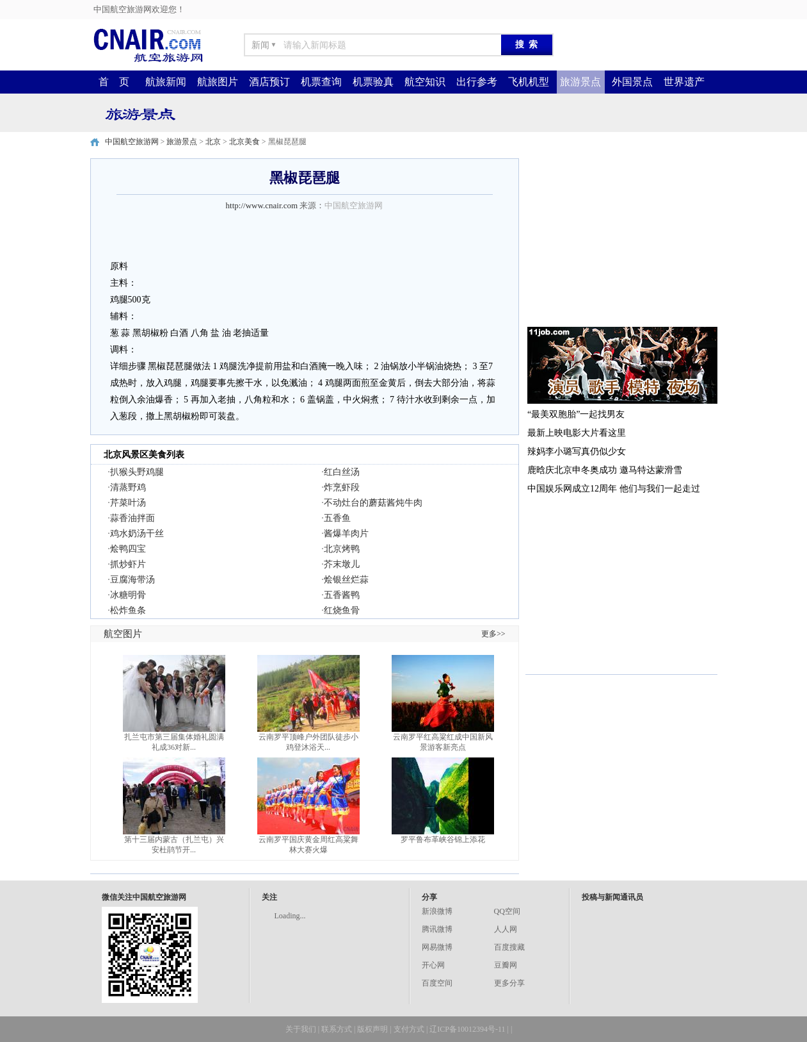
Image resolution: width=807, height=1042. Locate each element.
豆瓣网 (505, 965)
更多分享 (509, 983)
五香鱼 (337, 518)
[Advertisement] (621, 238)
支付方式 (409, 1029)
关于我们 (300, 1029)
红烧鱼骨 (342, 610)
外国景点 (632, 81)
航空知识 (424, 81)
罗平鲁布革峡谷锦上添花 (443, 839)
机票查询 (321, 81)
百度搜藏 (509, 947)
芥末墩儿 (342, 564)
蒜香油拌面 (132, 518)
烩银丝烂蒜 (346, 579)
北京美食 (244, 141)
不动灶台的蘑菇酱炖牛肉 (373, 503)
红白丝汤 (342, 472)
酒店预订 (269, 81)
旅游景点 (580, 81)
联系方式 (336, 1029)
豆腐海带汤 (132, 579)
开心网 (433, 965)
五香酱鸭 (342, 595)
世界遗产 (684, 81)
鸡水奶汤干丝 (137, 533)
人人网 (505, 929)
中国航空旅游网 (132, 141)
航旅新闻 (165, 81)
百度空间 (437, 983)
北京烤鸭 (342, 549)
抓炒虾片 (128, 564)
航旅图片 (217, 81)
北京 (213, 141)
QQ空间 (507, 911)
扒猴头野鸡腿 (137, 472)
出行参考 (476, 81)
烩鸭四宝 (128, 549)
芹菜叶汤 (128, 503)
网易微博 (437, 947)
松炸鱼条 (128, 610)
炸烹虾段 (342, 487)
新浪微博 (437, 911)
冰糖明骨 (128, 595)
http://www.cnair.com (262, 205)
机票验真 (373, 81)
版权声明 (372, 1029)
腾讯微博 (437, 929)
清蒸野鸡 (128, 487)
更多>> (493, 633)
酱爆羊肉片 (346, 533)
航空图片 (123, 634)
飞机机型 (528, 81)
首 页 (114, 81)
